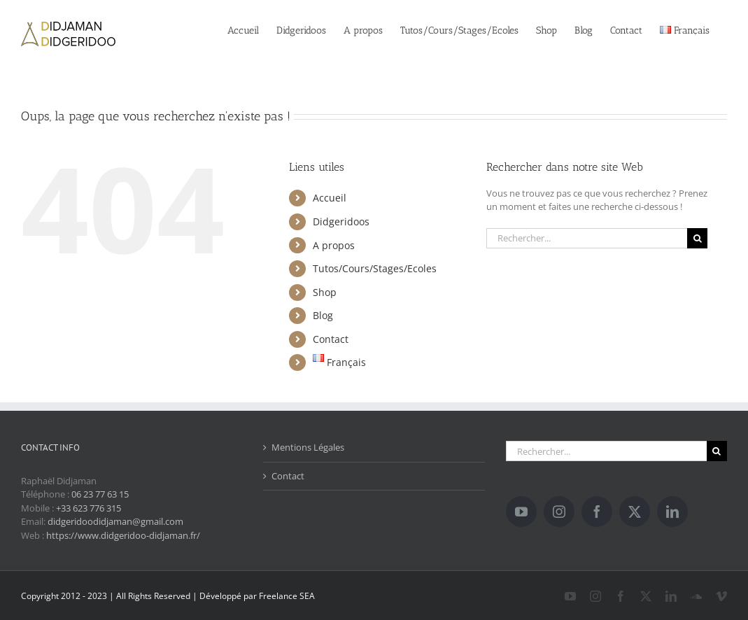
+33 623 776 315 (88, 508)
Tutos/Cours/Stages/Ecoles (375, 268)
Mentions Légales (307, 447)
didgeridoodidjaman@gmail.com (115, 521)
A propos (334, 245)
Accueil (329, 197)
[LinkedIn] (672, 511)
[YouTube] (521, 511)
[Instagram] (559, 511)
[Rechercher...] (586, 238)
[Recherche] (697, 238)
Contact (330, 339)
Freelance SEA (287, 596)
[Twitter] (634, 511)
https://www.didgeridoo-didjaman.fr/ (123, 535)
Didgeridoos (341, 221)
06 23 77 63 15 (100, 494)
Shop (325, 292)
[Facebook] (596, 511)
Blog (323, 315)
